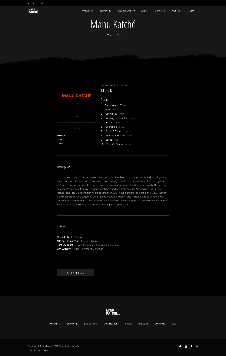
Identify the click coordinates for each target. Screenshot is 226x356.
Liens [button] (192, 11)
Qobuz (60, 139)
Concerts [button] (160, 11)
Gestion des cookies (38, 350)
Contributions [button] (111, 324)
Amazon (61, 135)
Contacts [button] (177, 11)
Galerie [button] (144, 11)
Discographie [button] (124, 11)
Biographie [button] (105, 11)
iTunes (60, 143)
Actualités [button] (87, 11)
